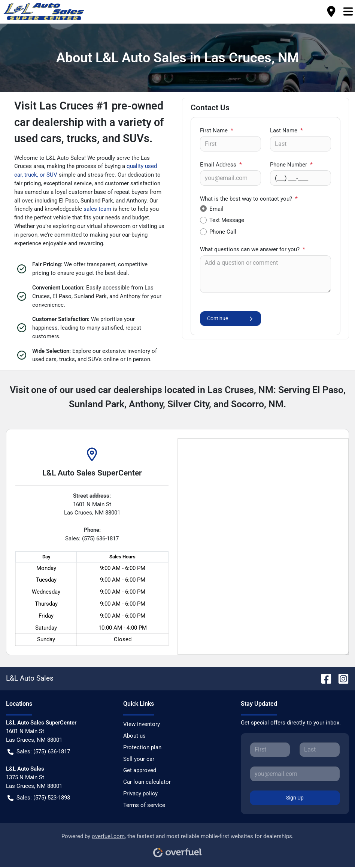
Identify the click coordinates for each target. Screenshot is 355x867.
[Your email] (230, 177)
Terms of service (144, 805)
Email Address (221, 164)
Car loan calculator (147, 781)
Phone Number (291, 164)
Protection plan (142, 747)
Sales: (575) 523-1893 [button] (38, 798)
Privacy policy (140, 793)
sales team (97, 209)
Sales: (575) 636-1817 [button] (38, 751)
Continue (230, 318)
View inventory (141, 724)
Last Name (286, 130)
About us (134, 735)
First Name (216, 130)
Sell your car (138, 759)
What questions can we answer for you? (252, 249)
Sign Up (295, 798)
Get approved (139, 770)
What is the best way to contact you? (249, 198)
